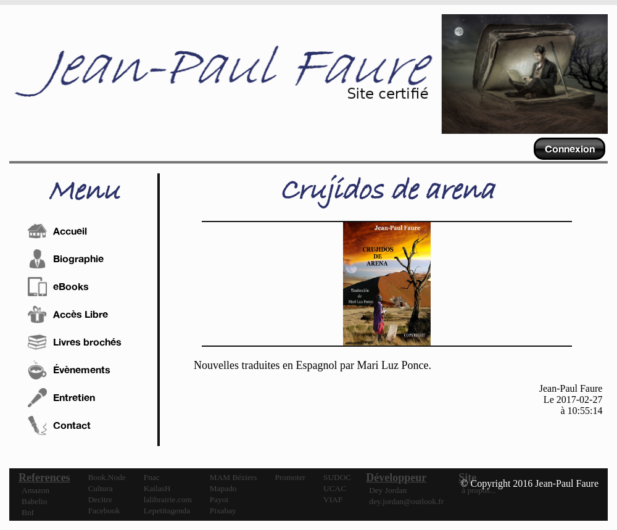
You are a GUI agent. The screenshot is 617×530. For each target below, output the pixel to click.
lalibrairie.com (168, 499)
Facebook (104, 510)
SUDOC (337, 477)
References (44, 477)
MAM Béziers (233, 477)
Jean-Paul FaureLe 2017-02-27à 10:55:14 (571, 399)
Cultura (100, 488)
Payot (219, 499)
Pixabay (223, 510)
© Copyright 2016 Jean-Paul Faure (529, 483)
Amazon (35, 490)
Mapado (223, 488)
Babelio (34, 501)
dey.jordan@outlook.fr (406, 501)
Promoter (290, 477)
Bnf (28, 512)
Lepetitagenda (167, 510)
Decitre (100, 499)
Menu (83, 191)
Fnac (152, 477)
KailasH (157, 488)
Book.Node (107, 477)
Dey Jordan (388, 490)
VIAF (332, 499)
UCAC (334, 488)
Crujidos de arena (387, 191)
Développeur (396, 477)
